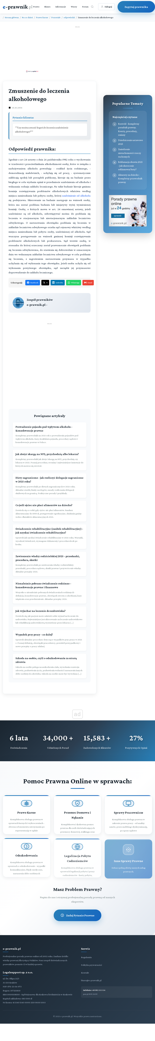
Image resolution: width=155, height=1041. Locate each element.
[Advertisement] (77, 49)
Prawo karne (42, 17)
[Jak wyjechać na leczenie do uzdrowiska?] (49, 608)
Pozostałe (56, 17)
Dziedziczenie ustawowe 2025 (130, 142)
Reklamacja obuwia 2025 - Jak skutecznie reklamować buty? (130, 166)
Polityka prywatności (91, 957)
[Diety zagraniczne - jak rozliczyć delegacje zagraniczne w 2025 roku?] (49, 477)
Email (88, 282)
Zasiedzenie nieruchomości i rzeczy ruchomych (129, 153)
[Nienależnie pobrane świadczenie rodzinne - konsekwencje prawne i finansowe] (49, 583)
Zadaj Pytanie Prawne (77, 907)
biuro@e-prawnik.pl (91, 972)
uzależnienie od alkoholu (76, 195)
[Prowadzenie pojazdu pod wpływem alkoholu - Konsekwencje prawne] (49, 426)
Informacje (60, 6)
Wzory (74, 6)
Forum (85, 6)
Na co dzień (27, 17)
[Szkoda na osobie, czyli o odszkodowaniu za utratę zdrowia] (49, 658)
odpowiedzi (69, 17)
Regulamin (86, 949)
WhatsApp (73, 282)
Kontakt (85, 964)
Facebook (32, 282)
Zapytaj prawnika (136, 6)
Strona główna (12, 17)
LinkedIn (57, 282)
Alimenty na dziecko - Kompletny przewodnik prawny (130, 178)
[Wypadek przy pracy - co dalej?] (49, 632)
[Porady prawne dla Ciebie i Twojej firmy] (128, 226)
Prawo (36, 6)
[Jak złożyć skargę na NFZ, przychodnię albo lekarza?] (49, 451)
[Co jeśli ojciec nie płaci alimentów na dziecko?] (49, 503)
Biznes (47, 6)
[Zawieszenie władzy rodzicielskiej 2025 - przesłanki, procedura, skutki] (49, 556)
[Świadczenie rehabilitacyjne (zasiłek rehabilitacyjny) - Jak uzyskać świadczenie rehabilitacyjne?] (49, 528)
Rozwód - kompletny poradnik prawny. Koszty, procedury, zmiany (128, 129)
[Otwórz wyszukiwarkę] (92, 7)
